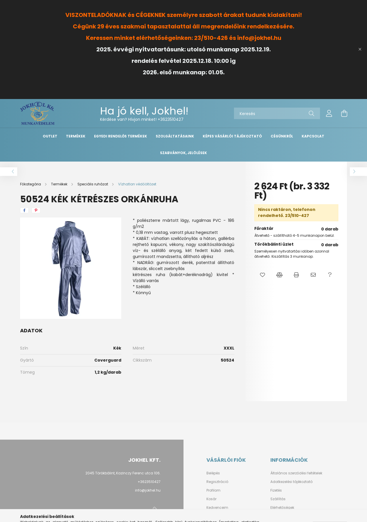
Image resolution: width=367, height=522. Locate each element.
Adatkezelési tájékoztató (291, 482)
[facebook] (24, 210)
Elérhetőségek (282, 508)
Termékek (75, 136)
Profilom (213, 490)
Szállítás (278, 499)
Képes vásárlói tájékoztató (232, 136)
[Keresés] (277, 113)
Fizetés (276, 490)
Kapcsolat (313, 136)
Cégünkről (282, 136)
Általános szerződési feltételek (296, 473)
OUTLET (50, 136)
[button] (262, 275)
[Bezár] (360, 49)
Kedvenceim (217, 508)
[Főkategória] (31, 184)
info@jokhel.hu (148, 490)
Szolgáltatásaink (175, 136)
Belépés (213, 473)
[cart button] (344, 113)
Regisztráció (217, 482)
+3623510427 (171, 119)
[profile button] (329, 113)
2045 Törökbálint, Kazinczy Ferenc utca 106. (123, 473)
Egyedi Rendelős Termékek (120, 136)
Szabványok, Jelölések (183, 152)
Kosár (211, 499)
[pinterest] (36, 210)
